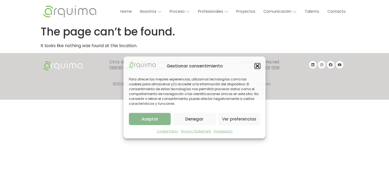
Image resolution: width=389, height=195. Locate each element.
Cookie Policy (167, 131)
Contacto (336, 11)
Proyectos (245, 11)
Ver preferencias (239, 119)
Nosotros (151, 11)
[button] (257, 66)
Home (126, 11)
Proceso (180, 11)
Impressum (223, 131)
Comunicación (280, 11)
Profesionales (213, 11)
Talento (312, 11)
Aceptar (150, 119)
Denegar (194, 119)
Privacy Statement (196, 131)
